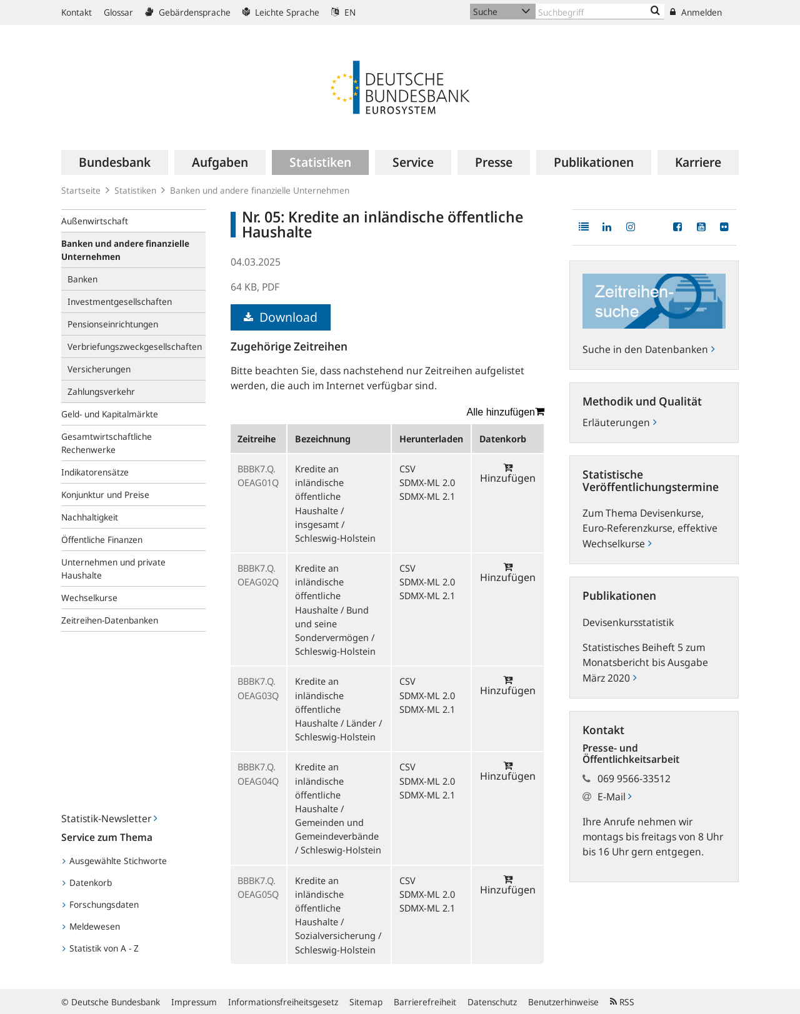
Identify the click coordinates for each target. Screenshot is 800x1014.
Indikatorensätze (95, 472)
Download (281, 317)
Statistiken (135, 190)
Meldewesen (91, 926)
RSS (622, 1002)
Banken (83, 279)
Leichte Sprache (280, 12)
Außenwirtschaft (94, 221)
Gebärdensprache (188, 12)
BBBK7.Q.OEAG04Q (258, 773)
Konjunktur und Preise (105, 494)
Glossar (118, 12)
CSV (407, 468)
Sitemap (365, 1002)
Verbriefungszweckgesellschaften (135, 346)
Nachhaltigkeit (89, 517)
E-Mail (614, 796)
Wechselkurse (89, 598)
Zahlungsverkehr (101, 391)
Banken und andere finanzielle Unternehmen (259, 190)
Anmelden (696, 12)
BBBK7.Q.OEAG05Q (258, 887)
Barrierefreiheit (425, 1002)
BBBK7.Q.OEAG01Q (258, 475)
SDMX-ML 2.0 (427, 482)
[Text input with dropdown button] (600, 11)
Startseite (81, 190)
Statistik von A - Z (100, 948)
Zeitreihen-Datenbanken (109, 620)
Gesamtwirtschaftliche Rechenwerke (106, 442)
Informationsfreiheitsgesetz (283, 1002)
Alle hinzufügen (505, 411)
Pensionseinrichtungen (113, 324)
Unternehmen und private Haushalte (113, 568)
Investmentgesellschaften (120, 301)
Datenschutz (492, 1002)
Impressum (194, 1002)
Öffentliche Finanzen (101, 539)
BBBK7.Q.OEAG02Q (258, 575)
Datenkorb (87, 882)
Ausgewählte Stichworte (114, 861)
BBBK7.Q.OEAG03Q (258, 688)
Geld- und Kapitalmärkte (109, 414)
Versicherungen (99, 369)
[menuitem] (114, 162)
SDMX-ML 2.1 (427, 496)
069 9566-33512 (634, 778)
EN (343, 12)
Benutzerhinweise (563, 1002)
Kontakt (76, 12)
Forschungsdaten (100, 904)
